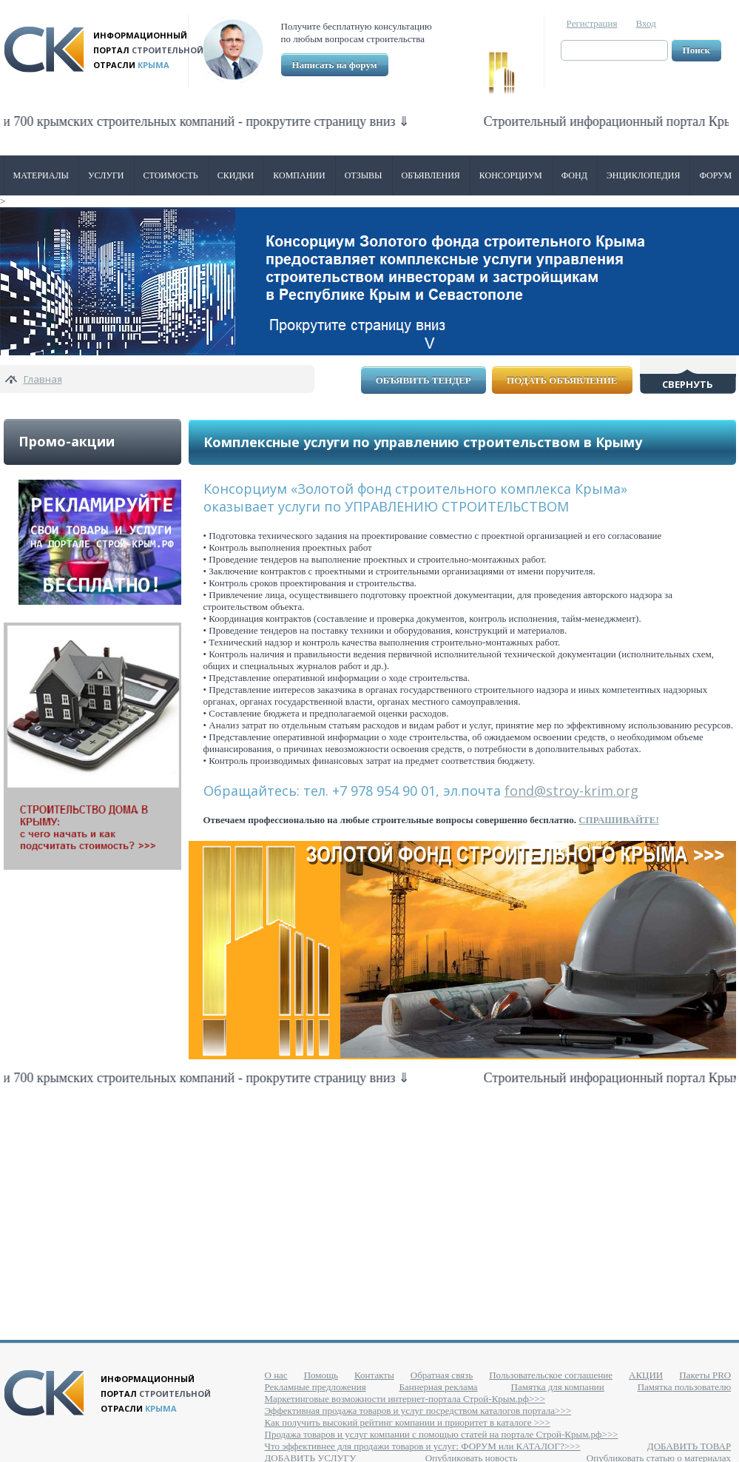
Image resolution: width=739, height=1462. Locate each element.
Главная (43, 379)
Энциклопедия (644, 175)
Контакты (374, 1375)
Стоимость (171, 175)
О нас (276, 1375)
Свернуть (687, 384)
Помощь (321, 1375)
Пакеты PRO (705, 1375)
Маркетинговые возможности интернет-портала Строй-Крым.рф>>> (405, 1398)
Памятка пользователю (685, 1386)
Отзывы (363, 175)
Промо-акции (66, 441)
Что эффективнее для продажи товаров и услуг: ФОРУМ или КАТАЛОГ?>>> (423, 1446)
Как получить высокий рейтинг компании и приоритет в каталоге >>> (407, 1422)
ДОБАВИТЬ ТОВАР (689, 1446)
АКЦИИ (646, 1375)
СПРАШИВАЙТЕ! (618, 819)
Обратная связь (442, 1375)
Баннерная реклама (438, 1386)
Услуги (106, 175)
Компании (299, 175)
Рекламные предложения (315, 1386)
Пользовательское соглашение (551, 1375)
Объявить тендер (423, 380)
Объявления (431, 175)
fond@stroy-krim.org (571, 790)
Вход (646, 23)
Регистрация (592, 23)
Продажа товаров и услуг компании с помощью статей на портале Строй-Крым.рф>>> (441, 1434)
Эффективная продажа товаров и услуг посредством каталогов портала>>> (418, 1410)
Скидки (235, 175)
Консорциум (510, 175)
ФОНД (574, 175)
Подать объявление (562, 380)
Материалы (41, 175)
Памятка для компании (557, 1386)
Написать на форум (334, 64)
